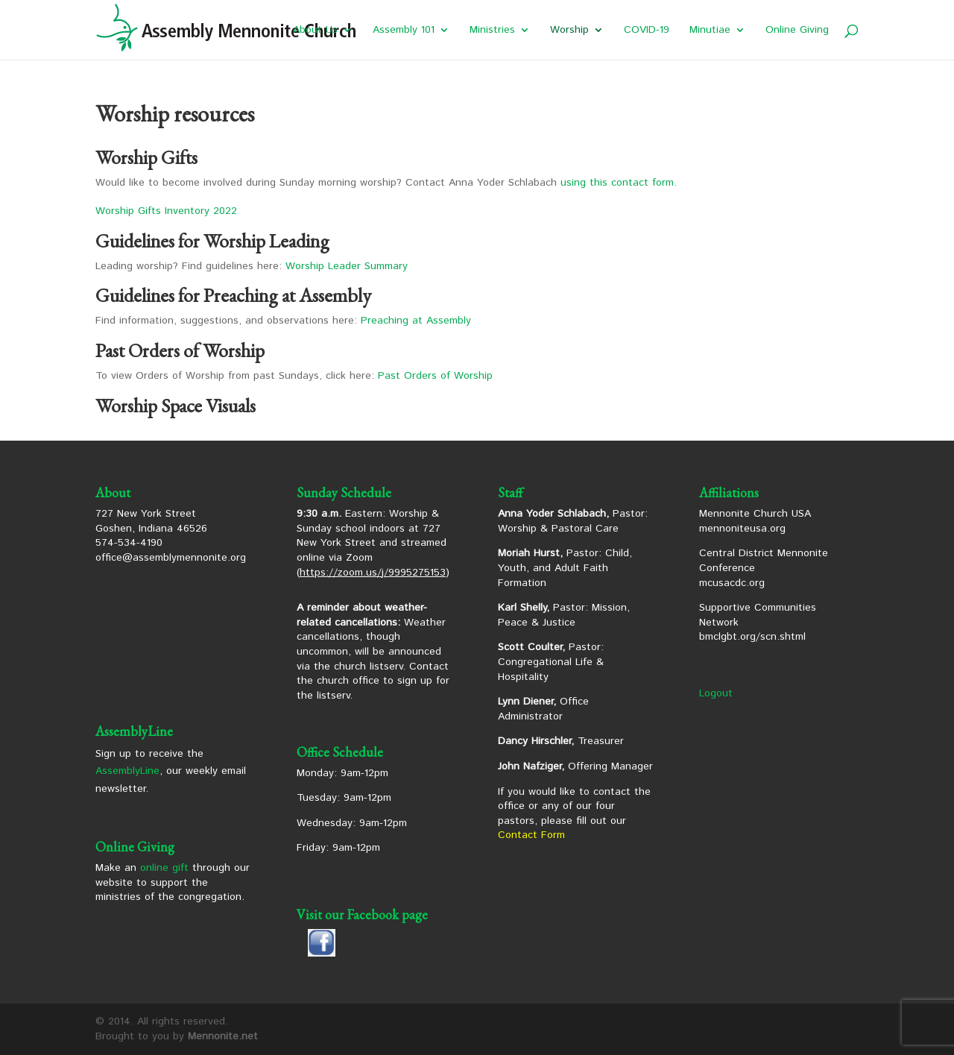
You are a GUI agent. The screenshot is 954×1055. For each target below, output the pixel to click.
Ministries (492, 31)
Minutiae (709, 31)
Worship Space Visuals (175, 405)
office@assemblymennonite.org (170, 557)
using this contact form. (618, 182)
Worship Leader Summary (346, 266)
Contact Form (531, 835)
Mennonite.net (223, 1036)
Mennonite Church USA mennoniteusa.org (755, 521)
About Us (315, 31)
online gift (164, 867)
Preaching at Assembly (416, 320)
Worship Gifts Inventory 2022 (166, 211)
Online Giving (797, 31)
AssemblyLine (127, 770)
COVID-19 (646, 31)
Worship (569, 31)
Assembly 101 (404, 31)
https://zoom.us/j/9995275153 (373, 572)
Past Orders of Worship (435, 375)
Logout (716, 693)
